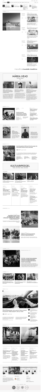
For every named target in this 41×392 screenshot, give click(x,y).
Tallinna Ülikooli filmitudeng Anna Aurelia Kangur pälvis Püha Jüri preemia (34, 311)
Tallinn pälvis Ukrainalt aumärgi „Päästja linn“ (25, 6)
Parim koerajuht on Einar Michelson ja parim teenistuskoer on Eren (17, 7)
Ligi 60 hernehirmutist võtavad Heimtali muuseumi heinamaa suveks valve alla (16, 132)
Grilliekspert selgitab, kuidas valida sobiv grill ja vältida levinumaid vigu (32, 55)
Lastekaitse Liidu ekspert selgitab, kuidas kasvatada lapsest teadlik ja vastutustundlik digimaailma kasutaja (32, 15)
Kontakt (25, 384)
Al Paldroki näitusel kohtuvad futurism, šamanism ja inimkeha (8, 182)
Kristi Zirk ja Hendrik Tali (32, 315)
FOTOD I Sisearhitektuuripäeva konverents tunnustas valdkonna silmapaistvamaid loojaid (34, 320)
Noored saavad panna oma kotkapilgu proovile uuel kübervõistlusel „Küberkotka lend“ (20, 283)
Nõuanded (31, 195)
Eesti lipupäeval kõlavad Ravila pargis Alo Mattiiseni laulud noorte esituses (26, 147)
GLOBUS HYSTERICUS (30, 181)
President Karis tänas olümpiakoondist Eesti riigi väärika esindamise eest (24, 190)
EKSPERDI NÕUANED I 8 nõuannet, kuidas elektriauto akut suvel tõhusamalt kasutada (32, 42)
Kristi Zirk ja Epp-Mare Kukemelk (13, 214)
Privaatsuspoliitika (28, 380)
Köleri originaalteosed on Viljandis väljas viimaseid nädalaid (6, 190)
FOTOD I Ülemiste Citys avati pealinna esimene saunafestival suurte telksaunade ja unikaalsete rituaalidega (34, 114)
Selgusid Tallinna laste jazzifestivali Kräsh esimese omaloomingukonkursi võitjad (7, 352)
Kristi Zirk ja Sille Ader (23, 232)
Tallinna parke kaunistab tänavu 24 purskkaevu (28, 234)
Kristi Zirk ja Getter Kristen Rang (33, 312)
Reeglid (18, 384)
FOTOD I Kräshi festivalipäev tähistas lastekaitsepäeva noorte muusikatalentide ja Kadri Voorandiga (29, 260)
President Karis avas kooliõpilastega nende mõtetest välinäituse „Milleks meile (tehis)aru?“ (11, 217)
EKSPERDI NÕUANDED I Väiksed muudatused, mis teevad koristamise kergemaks (28, 338)
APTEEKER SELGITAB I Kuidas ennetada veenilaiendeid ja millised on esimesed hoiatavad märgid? (24, 353)
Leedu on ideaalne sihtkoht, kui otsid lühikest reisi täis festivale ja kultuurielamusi (13, 24)
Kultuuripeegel (4, 180)
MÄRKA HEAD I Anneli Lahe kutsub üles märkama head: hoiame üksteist (19, 91)
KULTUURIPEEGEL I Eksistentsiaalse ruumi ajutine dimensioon (20, 182)
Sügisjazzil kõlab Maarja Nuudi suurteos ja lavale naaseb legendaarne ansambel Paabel (19, 158)
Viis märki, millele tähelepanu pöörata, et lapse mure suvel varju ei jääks (32, 28)
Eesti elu (16, 214)
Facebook (32, 0)
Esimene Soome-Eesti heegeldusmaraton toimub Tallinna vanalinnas (33, 352)
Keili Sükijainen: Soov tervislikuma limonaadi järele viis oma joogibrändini (32, 282)
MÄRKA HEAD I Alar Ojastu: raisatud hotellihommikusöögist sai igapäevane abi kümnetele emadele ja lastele (8, 91)
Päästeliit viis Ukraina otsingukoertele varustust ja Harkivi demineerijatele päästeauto (7, 7)
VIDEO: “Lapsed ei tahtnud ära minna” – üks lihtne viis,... (11, 337)
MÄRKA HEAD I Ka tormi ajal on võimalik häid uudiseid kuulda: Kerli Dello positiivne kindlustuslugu (31, 91)
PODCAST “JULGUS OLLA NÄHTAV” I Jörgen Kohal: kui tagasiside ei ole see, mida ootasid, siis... (34, 110)
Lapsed (4, 336)
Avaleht (16, 384)
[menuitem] (8, 2)
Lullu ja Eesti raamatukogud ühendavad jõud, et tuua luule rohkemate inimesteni (33, 314)
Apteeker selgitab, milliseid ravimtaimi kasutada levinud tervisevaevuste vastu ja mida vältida (34, 119)
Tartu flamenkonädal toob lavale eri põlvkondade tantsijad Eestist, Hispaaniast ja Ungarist (15, 353)
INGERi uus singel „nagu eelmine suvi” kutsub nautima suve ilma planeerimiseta (34, 133)
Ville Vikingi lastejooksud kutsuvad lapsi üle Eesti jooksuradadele (15, 190)
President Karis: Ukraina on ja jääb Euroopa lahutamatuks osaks (27, 157)
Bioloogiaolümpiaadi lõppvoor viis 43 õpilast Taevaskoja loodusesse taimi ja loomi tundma (8, 283)
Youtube (36, 0)
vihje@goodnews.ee (5, 381)
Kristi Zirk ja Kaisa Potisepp (23, 250)
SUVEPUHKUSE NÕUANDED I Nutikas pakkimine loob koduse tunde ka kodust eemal (21, 114)
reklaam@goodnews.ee (31, 381)
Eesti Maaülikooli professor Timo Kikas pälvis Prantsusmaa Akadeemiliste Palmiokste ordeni (34, 158)
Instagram (34, 0)
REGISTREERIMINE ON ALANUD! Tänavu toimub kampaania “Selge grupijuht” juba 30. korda (15, 311)
